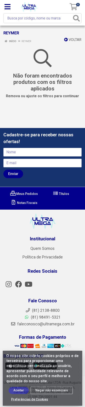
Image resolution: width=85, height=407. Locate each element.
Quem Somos (42, 248)
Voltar (72, 40)
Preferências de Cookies (29, 401)
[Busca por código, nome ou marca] (39, 18)
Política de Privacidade (42, 257)
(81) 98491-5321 (42, 317)
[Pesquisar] (76, 18)
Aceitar (18, 392)
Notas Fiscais (24, 203)
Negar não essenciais (51, 392)
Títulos (61, 194)
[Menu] (7, 7)
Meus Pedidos (24, 194)
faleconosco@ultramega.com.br (43, 324)
